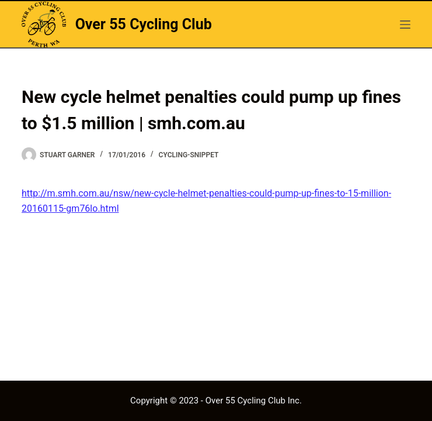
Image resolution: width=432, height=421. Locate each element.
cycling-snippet (189, 155)
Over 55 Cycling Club (143, 24)
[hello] (405, 24)
